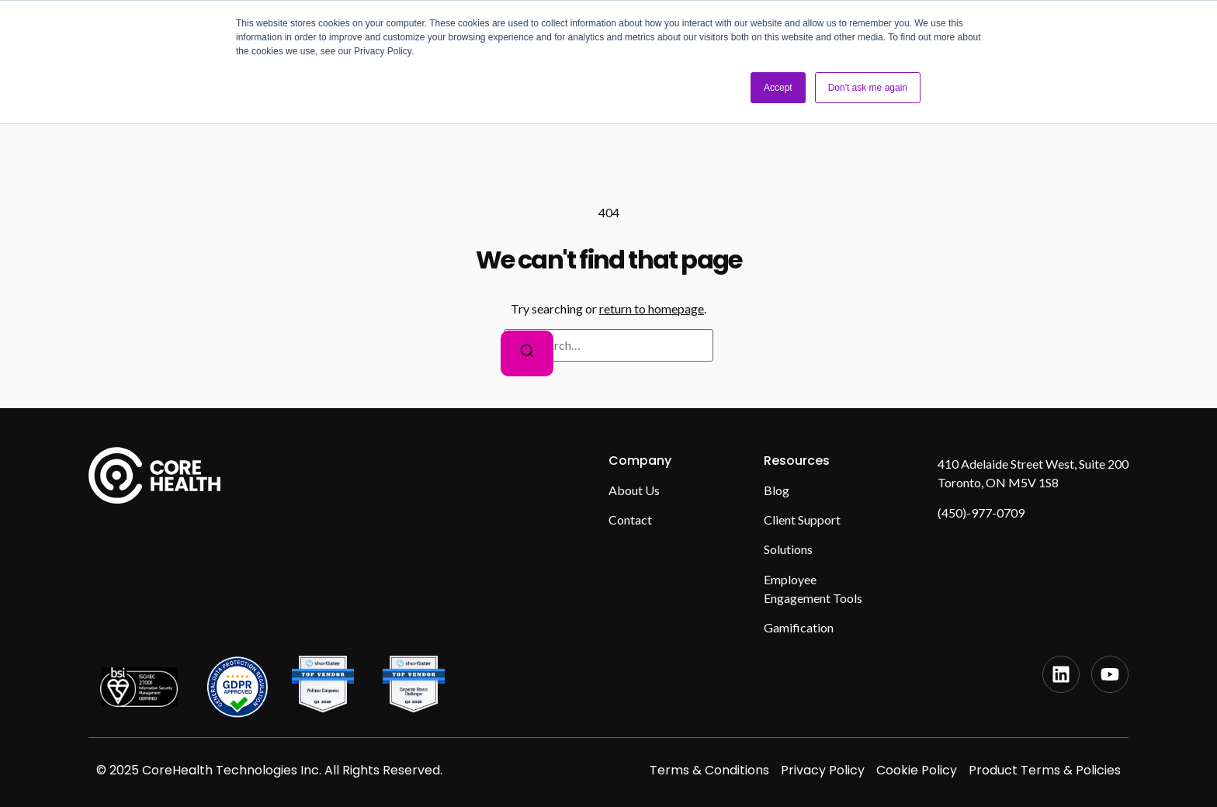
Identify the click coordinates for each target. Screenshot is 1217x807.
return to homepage (651, 308)
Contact (630, 519)
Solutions (788, 549)
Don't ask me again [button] (867, 87)
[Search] (527, 353)
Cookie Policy (916, 770)
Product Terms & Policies (1045, 770)
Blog (776, 490)
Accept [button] (778, 87)
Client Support (802, 519)
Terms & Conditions (709, 770)
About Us (634, 490)
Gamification (799, 627)
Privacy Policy (823, 770)
